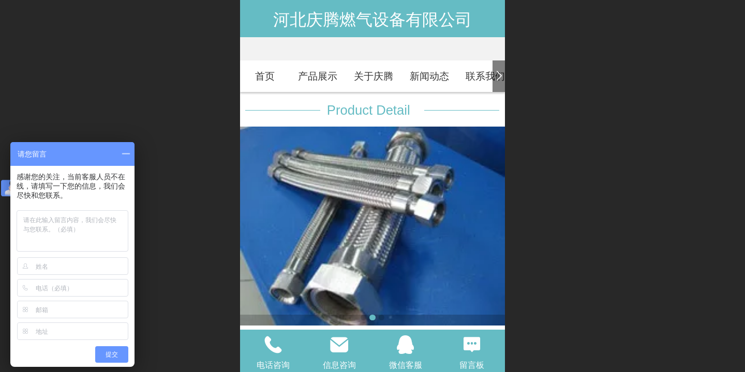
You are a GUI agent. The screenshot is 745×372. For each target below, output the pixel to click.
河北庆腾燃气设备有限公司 (372, 19)
